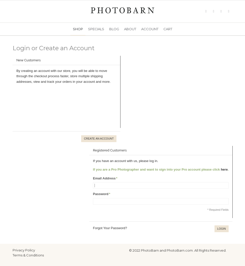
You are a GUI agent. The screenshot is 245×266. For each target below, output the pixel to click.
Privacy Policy (24, 250)
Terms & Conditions (28, 255)
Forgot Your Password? (110, 228)
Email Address (104, 178)
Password (100, 194)
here (224, 169)
